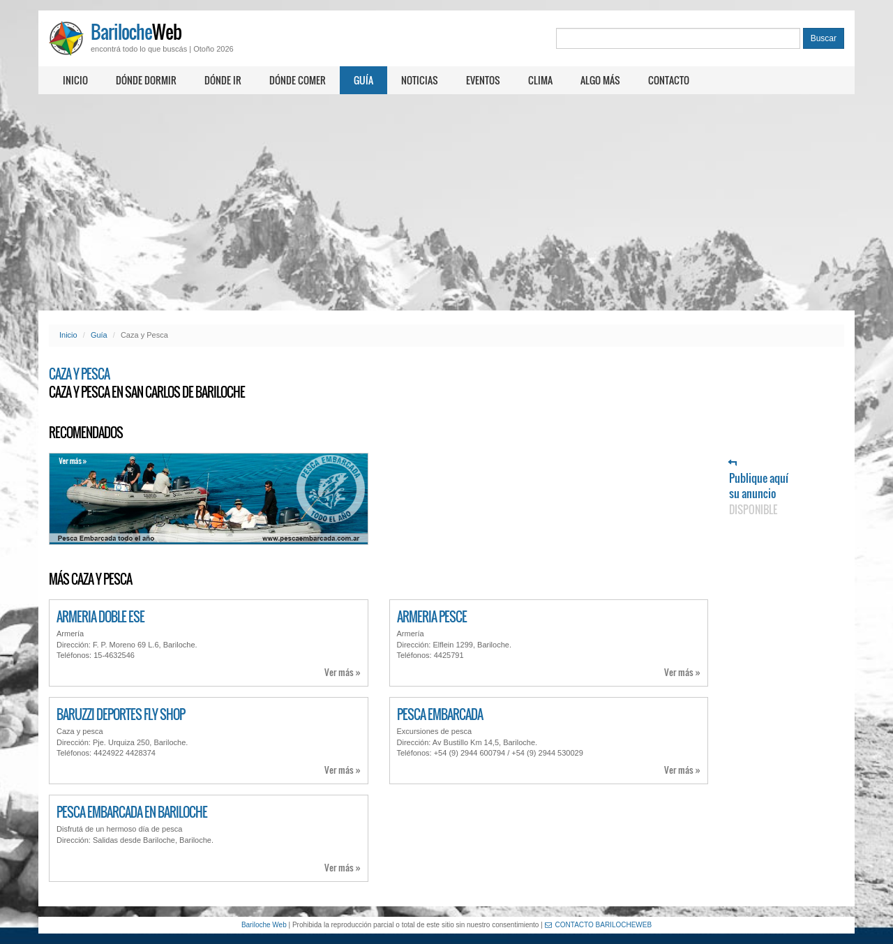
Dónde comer (297, 80)
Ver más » (342, 672)
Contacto (668, 80)
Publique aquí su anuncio (758, 488)
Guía (363, 80)
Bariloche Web (264, 925)
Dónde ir (222, 80)
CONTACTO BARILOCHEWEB (598, 925)
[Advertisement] (446, 202)
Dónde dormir (146, 80)
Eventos (483, 80)
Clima (540, 80)
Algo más (600, 80)
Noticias (419, 80)
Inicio (75, 80)
